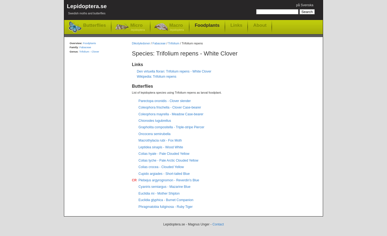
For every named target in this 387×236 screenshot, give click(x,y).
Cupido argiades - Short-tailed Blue (164, 174)
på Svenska (304, 5)
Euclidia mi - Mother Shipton (159, 193)
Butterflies (94, 25)
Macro (176, 27)
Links (236, 25)
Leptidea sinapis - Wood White (160, 147)
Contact (218, 224)
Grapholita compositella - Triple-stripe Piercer (171, 127)
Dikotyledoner (141, 43)
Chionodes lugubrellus (154, 121)
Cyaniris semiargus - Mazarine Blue (164, 187)
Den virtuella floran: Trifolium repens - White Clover (174, 71)
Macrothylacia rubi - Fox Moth (160, 140)
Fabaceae (159, 43)
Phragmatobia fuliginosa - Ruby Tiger (165, 207)
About (259, 25)
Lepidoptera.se (87, 10)
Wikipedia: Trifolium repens (156, 76)
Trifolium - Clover (89, 51)
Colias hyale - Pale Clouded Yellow (163, 154)
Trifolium (174, 43)
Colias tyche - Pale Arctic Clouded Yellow (168, 160)
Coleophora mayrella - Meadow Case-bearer (170, 114)
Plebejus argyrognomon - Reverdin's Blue (168, 180)
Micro (137, 27)
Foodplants (207, 25)
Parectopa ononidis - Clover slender (164, 101)
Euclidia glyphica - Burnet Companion (165, 200)
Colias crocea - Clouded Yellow (161, 167)
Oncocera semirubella (154, 134)
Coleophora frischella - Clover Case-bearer (169, 107)
